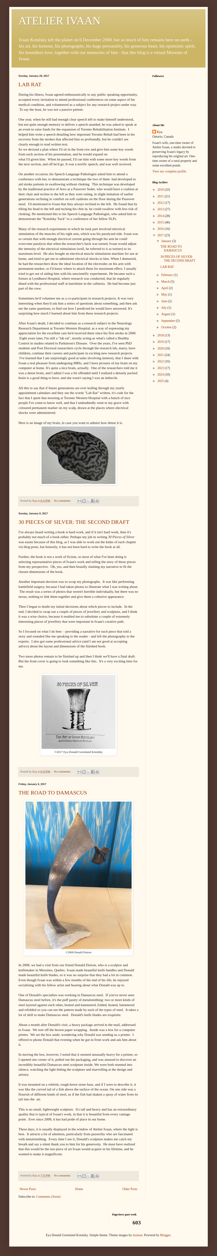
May (164, 294)
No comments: (63, 500)
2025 (161, 381)
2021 (161, 355)
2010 (161, 189)
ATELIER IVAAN (59, 21)
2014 (161, 216)
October (166, 327)
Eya (159, 132)
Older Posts (129, 1189)
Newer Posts (28, 1189)
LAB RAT (29, 84)
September (168, 321)
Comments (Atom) (48, 1196)
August (166, 314)
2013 (161, 209)
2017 (161, 235)
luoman (137, 1235)
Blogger (165, 1235)
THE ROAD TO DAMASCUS (52, 793)
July (164, 307)
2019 (161, 342)
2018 (161, 335)
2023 (161, 368)
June (164, 301)
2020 (161, 348)
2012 (161, 202)
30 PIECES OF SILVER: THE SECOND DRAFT (73, 522)
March (165, 281)
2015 (161, 222)
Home (79, 1189)
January (166, 241)
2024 (161, 374)
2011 (161, 196)
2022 (161, 361)
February (167, 275)
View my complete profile (169, 171)
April (165, 288)
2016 (161, 229)
